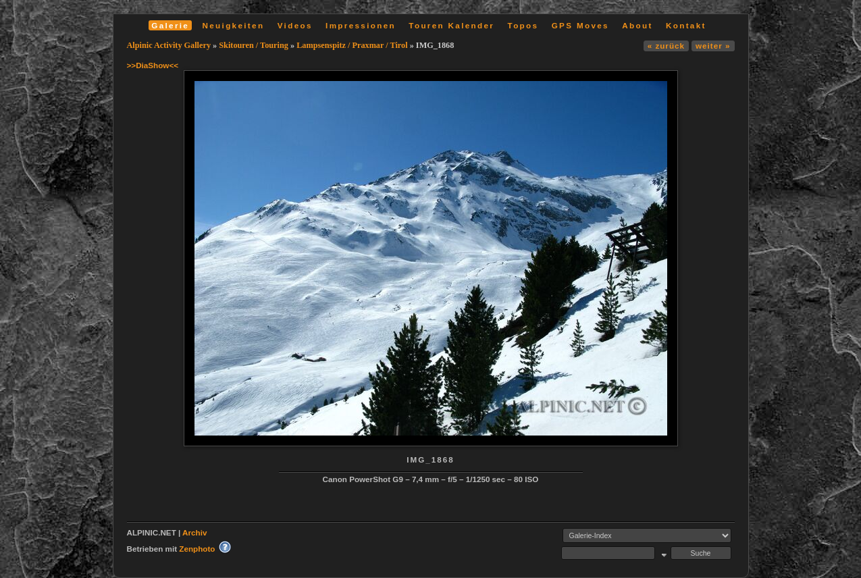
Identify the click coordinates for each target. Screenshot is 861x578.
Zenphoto (197, 548)
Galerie (170, 25)
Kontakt (686, 25)
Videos (295, 25)
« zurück (666, 45)
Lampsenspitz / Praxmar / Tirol (351, 45)
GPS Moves (580, 25)
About (637, 25)
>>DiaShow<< (153, 65)
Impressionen (360, 25)
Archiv (194, 532)
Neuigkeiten (234, 25)
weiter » (713, 45)
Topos (523, 25)
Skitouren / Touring (253, 45)
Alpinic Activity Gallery (169, 45)
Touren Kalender (451, 25)
